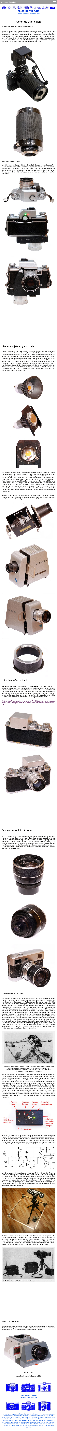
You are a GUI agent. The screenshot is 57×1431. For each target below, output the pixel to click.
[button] (54, 2)
